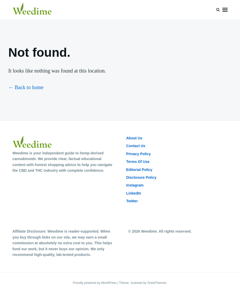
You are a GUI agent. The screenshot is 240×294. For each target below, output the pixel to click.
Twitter (132, 201)
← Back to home (25, 87)
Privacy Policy (138, 154)
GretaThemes (156, 283)
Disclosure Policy (141, 177)
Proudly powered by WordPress (95, 283)
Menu (225, 10)
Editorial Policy (139, 170)
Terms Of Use (138, 162)
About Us (134, 138)
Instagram (135, 185)
